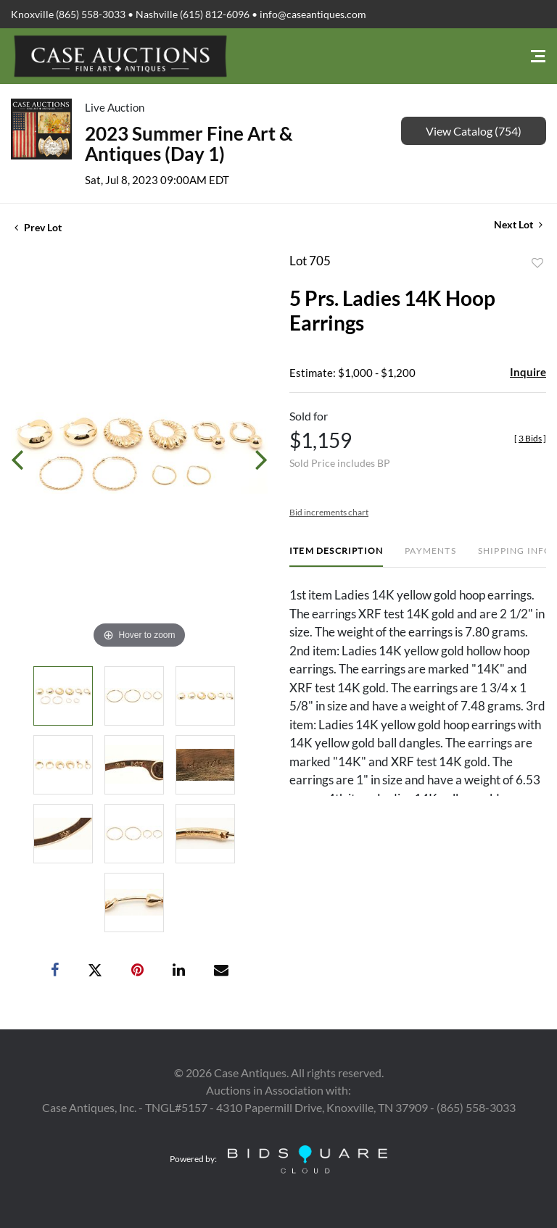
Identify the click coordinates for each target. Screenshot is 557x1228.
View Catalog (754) (473, 131)
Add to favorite (537, 263)
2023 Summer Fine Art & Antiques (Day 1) (189, 143)
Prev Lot (38, 227)
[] (530, 438)
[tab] (336, 556)
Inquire (528, 371)
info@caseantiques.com (313, 14)
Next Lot (518, 224)
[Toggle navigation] (538, 56)
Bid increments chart (328, 512)
